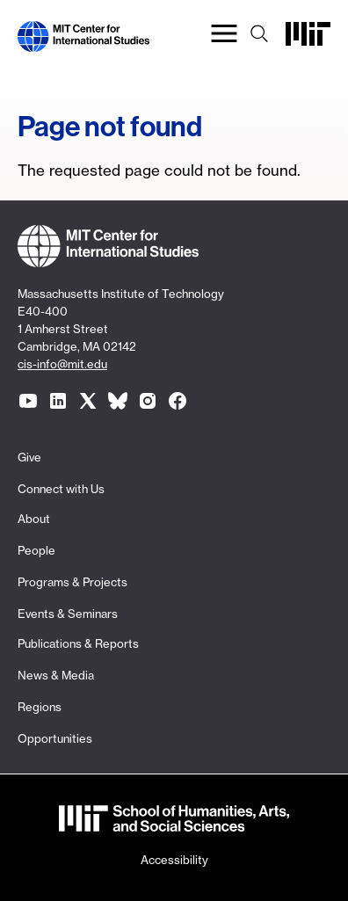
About (34, 519)
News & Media (56, 675)
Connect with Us (61, 489)
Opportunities (55, 738)
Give (29, 457)
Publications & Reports (78, 643)
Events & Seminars (68, 614)
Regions (40, 707)
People (36, 550)
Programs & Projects (72, 582)
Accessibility (174, 860)
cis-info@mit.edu (62, 364)
